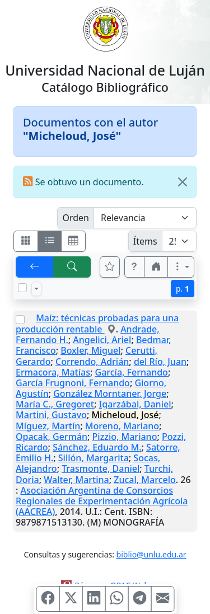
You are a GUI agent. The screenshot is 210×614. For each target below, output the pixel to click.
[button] (134, 267)
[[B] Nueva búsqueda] (72, 267)
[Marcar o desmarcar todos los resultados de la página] (22, 287)
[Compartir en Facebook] (47, 599)
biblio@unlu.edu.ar (151, 554)
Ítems (145, 241)
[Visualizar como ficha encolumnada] (50, 241)
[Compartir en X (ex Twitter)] (70, 599)
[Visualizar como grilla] (73, 241)
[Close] (182, 182)
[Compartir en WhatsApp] (116, 599)
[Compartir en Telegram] (139, 599)
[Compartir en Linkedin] (93, 599)
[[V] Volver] (35, 267)
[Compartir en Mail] (162, 599)
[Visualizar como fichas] (25, 241)
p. (182, 288)
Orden (75, 218)
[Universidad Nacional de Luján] (105, 28)
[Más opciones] (180, 267)
